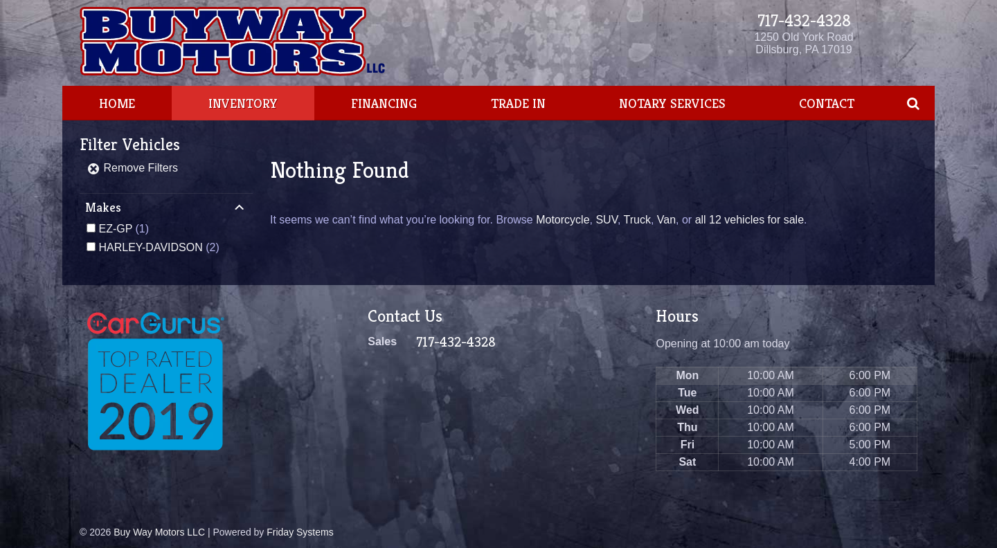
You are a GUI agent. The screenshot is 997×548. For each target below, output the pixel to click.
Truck (636, 220)
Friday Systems (300, 532)
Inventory (243, 103)
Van (666, 220)
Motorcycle (562, 220)
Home (117, 103)
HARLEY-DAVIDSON (150, 247)
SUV (606, 220)
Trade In (518, 103)
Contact (826, 103)
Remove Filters (132, 168)
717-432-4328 (804, 20)
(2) (158, 247)
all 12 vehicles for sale (749, 220)
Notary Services (672, 103)
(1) (123, 229)
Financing (384, 103)
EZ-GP (115, 229)
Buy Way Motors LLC (159, 532)
